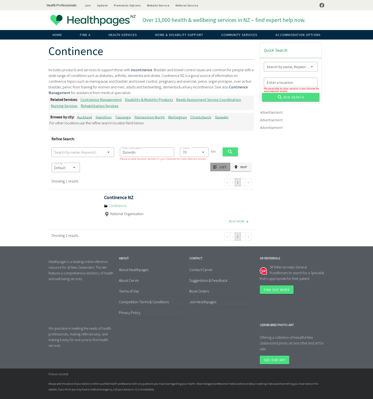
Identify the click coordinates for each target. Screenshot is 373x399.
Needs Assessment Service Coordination (208, 99)
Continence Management (101, 99)
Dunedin (221, 117)
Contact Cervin (200, 269)
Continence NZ (118, 197)
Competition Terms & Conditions (144, 301)
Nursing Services (64, 105)
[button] (65, 167)
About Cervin (129, 280)
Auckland (84, 117)
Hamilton (104, 117)
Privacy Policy (129, 312)
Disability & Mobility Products (149, 99)
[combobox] (82, 152)
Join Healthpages (202, 301)
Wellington (177, 117)
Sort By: (58, 163)
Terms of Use (129, 291)
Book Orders (199, 291)
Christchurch (200, 117)
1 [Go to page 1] (238, 182)
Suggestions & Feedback (208, 280)
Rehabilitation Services (99, 105)
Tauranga (123, 117)
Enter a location (132, 148)
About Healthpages (134, 269)
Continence (115, 205)
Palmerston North (149, 117)
